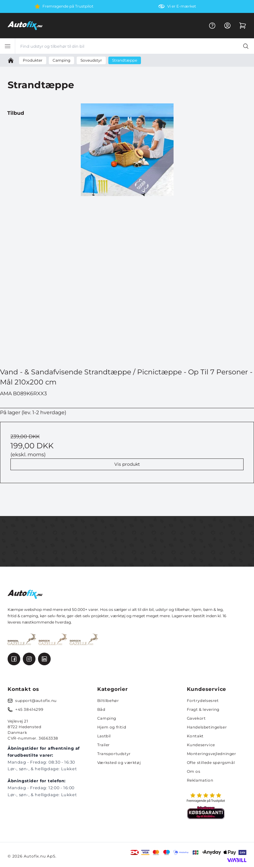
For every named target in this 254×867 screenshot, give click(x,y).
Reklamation (200, 780)
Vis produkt (127, 464)
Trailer (103, 744)
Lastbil (104, 736)
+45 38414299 (29, 709)
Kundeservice (201, 744)
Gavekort (196, 718)
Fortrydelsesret (203, 700)
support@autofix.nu (36, 700)
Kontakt (195, 736)
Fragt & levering (203, 709)
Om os (193, 771)
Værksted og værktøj (119, 762)
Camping (106, 718)
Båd (101, 709)
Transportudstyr (114, 753)
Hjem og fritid (111, 727)
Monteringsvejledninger (211, 753)
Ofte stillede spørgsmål (211, 762)
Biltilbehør (108, 700)
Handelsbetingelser (207, 727)
